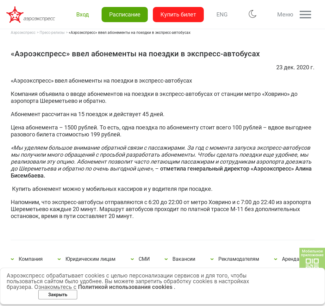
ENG (221, 14)
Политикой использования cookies (126, 287)
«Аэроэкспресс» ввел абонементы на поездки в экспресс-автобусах (31, 14)
